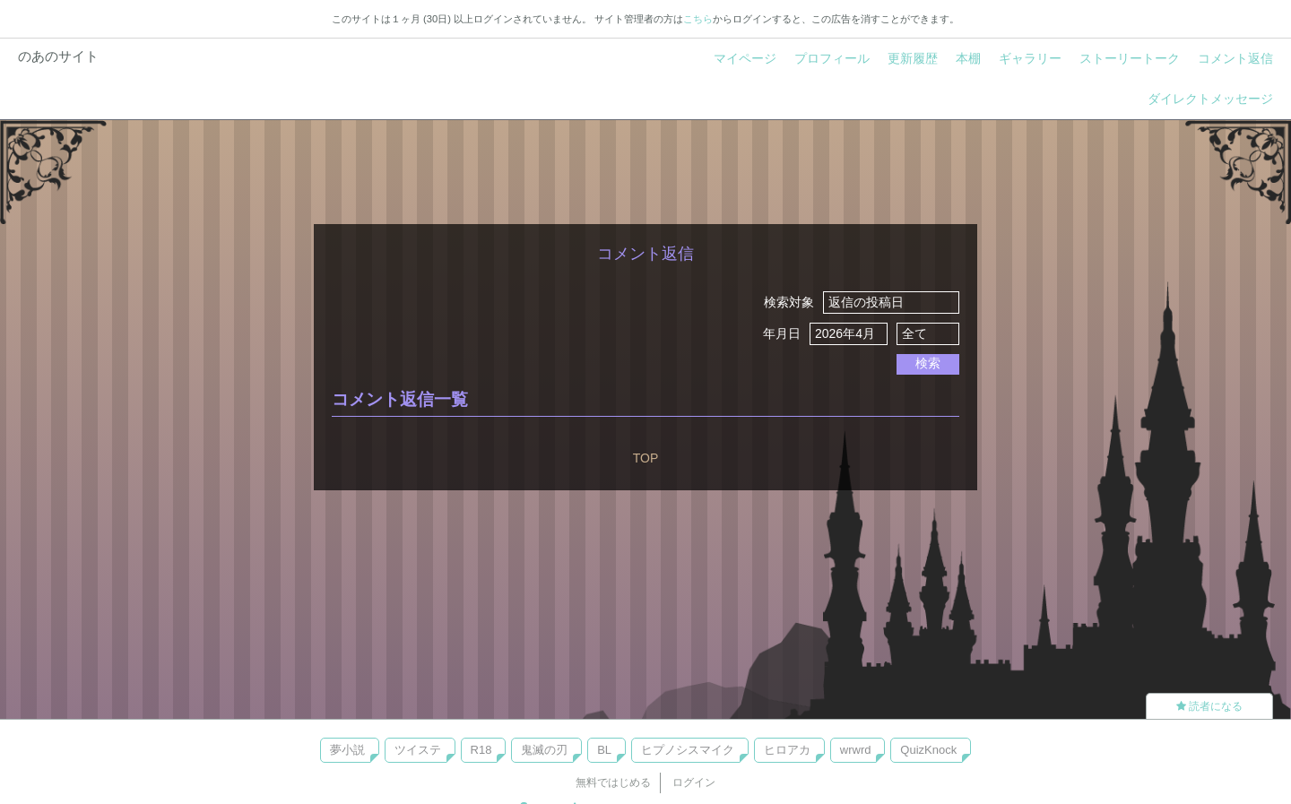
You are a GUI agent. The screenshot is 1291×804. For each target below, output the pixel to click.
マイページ (745, 58)
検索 (927, 363)
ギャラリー (1030, 58)
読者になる (1209, 706)
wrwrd (855, 749)
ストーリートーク (1129, 58)
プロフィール (832, 58)
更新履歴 (913, 58)
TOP (646, 458)
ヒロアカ (787, 749)
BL (604, 749)
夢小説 (347, 749)
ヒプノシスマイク (687, 749)
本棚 (968, 58)
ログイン (693, 782)
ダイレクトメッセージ (1210, 98)
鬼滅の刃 (544, 749)
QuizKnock (928, 749)
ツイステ (417, 749)
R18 (481, 749)
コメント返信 (1235, 58)
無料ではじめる (613, 782)
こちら (698, 18)
